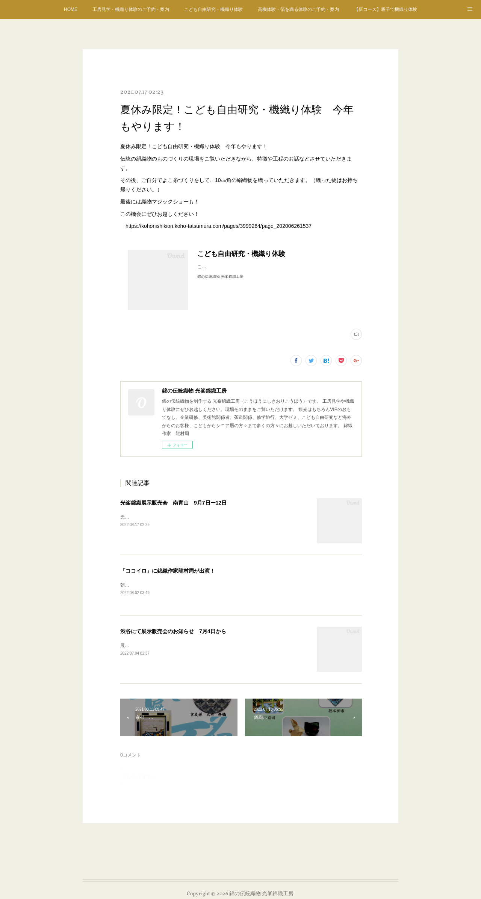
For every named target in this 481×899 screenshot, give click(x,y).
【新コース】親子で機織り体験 (385, 9)
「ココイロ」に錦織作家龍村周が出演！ (167, 571)
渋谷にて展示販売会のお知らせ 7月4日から (173, 632)
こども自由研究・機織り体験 (213, 9)
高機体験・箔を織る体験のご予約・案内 (298, 9)
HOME (70, 9)
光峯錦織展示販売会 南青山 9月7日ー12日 (173, 503)
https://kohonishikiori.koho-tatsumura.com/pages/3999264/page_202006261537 (219, 226)
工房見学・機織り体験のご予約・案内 (130, 9)
